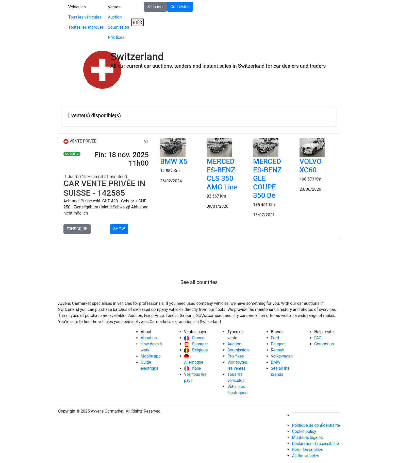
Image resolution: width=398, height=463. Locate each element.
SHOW (119, 228)
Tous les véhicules (84, 17)
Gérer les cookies (307, 449)
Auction (115, 17)
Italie (192, 368)
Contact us (324, 344)
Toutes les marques (86, 27)
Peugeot (278, 344)
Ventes (114, 7)
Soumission (118, 27)
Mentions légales (307, 437)
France (194, 337)
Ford (275, 337)
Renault (278, 350)
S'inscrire (155, 6)
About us (149, 337)
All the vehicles (305, 455)
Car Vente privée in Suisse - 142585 (104, 188)
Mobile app (151, 356)
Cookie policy (304, 431)
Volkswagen (282, 356)
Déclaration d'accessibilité (315, 443)
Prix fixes (116, 37)
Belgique (196, 350)
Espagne (196, 344)
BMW (275, 362)
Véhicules (77, 7)
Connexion (179, 6)
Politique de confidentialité (316, 425)
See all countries (199, 282)
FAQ (318, 337)
